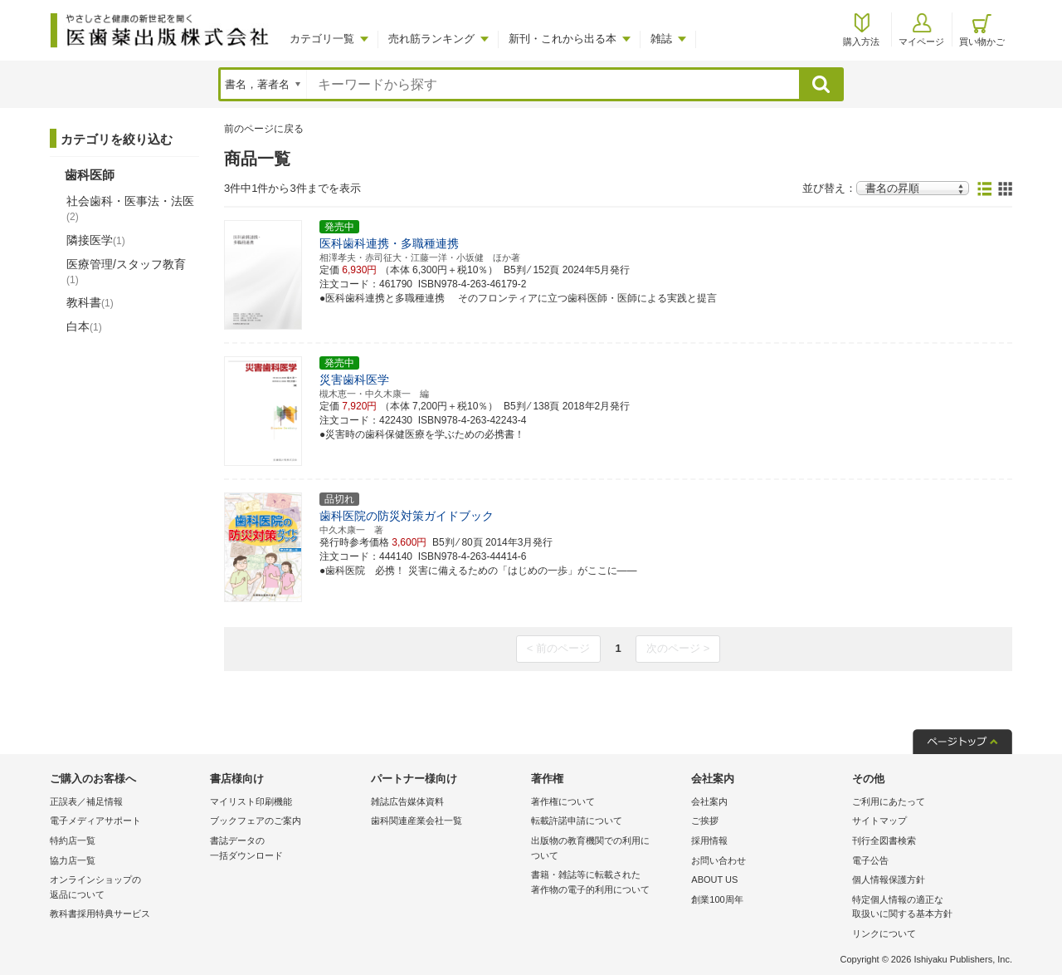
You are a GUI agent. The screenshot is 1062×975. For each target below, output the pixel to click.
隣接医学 (95, 240)
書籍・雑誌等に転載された (607, 883)
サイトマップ (879, 821)
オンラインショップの (126, 888)
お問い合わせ (718, 860)
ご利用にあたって (888, 801)
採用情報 (709, 840)
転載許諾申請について (576, 821)
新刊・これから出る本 (562, 38)
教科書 (90, 302)
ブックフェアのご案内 (255, 821)
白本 (84, 326)
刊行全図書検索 (884, 840)
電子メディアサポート (95, 821)
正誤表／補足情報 (86, 801)
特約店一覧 (72, 840)
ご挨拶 (705, 821)
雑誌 (661, 38)
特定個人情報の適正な (928, 908)
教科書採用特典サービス (100, 914)
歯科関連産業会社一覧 (416, 821)
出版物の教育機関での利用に (607, 849)
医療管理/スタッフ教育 (126, 271)
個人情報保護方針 (888, 879)
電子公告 (870, 860)
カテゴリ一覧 (322, 38)
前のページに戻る (264, 129)
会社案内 (709, 801)
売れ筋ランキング (431, 38)
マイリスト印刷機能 (251, 801)
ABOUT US (714, 879)
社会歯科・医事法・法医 (130, 208)
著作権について (563, 801)
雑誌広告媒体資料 (407, 801)
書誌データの (286, 849)
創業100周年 (717, 899)
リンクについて (884, 933)
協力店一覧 (72, 860)
